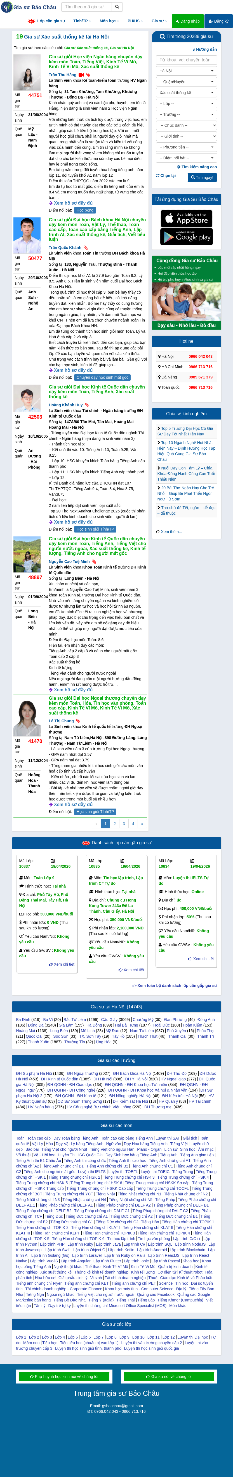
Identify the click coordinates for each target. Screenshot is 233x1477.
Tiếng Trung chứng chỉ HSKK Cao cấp (100, 1188)
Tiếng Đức (54, 1216)
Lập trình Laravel (87, 1255)
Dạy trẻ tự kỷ (59, 1305)
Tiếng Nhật (105, 1194)
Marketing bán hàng (33, 1300)
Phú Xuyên (176, 1030)
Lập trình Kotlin (121, 1250)
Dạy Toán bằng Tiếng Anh (75, 1138)
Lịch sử (170, 1149)
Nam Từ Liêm (142, 1030)
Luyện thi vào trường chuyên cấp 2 (151, 1343)
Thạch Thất (147, 1036)
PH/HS (135, 21)
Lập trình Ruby (80, 1244)
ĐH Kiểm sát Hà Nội (130, 1101)
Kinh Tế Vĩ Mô (115, 1266)
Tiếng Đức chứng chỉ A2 (131, 1216)
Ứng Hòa (104, 1042)
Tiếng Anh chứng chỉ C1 (152, 1166)
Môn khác (177, 1305)
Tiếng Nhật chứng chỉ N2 (186, 1194)
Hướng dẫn (205, 49)
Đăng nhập (188, 21)
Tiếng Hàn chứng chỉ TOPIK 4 (164, 1233)
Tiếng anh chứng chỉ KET (86, 1283)
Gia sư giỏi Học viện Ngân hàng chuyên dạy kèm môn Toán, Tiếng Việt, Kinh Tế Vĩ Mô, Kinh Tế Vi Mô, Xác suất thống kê (95, 61)
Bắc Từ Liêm (75, 1019)
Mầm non (31, 1343)
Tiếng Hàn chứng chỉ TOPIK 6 (78, 1238)
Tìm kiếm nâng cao (197, 167)
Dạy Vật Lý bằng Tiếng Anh (79, 1144)
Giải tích (190, 1138)
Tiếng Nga (35, 1294)
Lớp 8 (111, 1337)
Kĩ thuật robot (190, 1272)
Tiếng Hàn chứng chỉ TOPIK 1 (188, 1222)
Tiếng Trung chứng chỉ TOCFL (162, 1188)
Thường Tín (74, 1042)
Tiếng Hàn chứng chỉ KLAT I (95, 1227)
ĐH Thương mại (158, 1107)
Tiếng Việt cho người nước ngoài (105, 1294)
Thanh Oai (177, 1036)
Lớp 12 (169, 1337)
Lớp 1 (21, 1337)
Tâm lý (40, 1305)
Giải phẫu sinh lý (73, 1277)
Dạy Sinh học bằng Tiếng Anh (131, 1155)
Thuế (152, 1277)
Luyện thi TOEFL (123, 1171)
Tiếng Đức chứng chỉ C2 (117, 1222)
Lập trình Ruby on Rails (124, 1255)
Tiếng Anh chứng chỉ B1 (63, 1166)
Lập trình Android (152, 1250)
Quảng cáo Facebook (156, 1294)
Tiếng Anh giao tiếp (197, 1155)
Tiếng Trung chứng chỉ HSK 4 (183, 1177)
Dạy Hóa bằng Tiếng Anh (146, 1144)
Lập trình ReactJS (164, 1255)
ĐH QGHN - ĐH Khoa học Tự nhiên (136, 1084)
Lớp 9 (124, 1337)
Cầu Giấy (109, 1019)
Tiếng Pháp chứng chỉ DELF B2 (44, 1211)
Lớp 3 (47, 1337)
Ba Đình (23, 1019)
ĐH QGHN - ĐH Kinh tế (75, 1096)
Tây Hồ (118, 1036)
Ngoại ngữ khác (60, 1294)
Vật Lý (37, 1144)
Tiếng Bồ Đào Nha (69, 1300)
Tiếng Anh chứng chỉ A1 (169, 1160)
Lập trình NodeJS (190, 1244)
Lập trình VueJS (44, 1261)
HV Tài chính (200, 1101)
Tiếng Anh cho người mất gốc (49, 1171)
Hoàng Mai (25, 1030)
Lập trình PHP (52, 1244)
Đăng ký (219, 21)
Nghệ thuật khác (68, 1266)
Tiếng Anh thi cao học (127, 1160)
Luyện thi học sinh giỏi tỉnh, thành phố (88, 1348)
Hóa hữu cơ (45, 1277)
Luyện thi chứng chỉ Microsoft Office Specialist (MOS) (120, 1305)
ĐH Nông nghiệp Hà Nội (130, 1096)
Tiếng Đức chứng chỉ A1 (86, 1216)
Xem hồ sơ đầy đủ (73, 203)
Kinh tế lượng (143, 1272)
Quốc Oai (34, 1036)
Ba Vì (48, 1019)
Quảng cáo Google (193, 1294)
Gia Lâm (66, 1025)
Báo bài (32, 1149)
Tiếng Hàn (150, 1222)
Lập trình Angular (76, 1261)
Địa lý (181, 1289)
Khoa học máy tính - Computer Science (139, 1289)
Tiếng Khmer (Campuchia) (180, 1300)
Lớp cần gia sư (46, 21)
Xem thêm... (171, 531)
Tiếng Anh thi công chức (85, 1160)
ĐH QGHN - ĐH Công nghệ (71, 1090)
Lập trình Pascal (166, 1261)
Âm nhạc (205, 1149)
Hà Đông (94, 1025)
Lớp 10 (138, 1337)
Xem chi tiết (61, 964)
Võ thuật (23, 1155)
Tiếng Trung (182, 1171)
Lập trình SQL (160, 1244)
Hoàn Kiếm (192, 1025)
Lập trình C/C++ (187, 1238)
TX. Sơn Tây (90, 1036)
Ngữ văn (113, 1144)
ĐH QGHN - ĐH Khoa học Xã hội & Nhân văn (147, 1090)
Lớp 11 (153, 1337)
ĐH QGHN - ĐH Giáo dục (70, 1084)
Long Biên (59, 1030)
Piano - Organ (149, 1149)
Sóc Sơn (60, 1036)
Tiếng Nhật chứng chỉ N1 (139, 1194)
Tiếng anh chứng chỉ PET (134, 1283)
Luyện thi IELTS (92, 1171)
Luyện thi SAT (168, 1138)
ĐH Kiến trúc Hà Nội (179, 1096)
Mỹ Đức (112, 1030)
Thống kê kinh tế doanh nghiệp (101, 1272)
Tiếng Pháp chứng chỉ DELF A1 (65, 1205)
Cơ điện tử (166, 1272)
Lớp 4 (60, 1337)
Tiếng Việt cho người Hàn (112, 1149)
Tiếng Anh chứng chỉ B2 (107, 1166)
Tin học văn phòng (154, 1238)
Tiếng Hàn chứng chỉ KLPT (56, 1233)
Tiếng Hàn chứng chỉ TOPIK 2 (42, 1227)
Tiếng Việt (179, 1144)
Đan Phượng (175, 1019)
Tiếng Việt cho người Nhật (64, 1149)
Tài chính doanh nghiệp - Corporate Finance (63, 1289)
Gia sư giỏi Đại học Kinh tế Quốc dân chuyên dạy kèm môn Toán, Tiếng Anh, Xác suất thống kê (97, 392)
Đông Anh (206, 1019)
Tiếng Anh (169, 1155)
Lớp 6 (86, 1337)
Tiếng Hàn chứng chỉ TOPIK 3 (109, 1233)
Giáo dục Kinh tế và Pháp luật (186, 1277)
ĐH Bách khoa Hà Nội (132, 1073)
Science (166, 1283)
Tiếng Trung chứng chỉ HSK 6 (96, 1183)
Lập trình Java (108, 1244)
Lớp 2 (34, 1337)
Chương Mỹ (143, 1019)
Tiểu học (49, 1343)
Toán (20, 1138)
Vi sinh (96, 1277)
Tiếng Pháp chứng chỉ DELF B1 (181, 1205)
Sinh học (188, 1149)
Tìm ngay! (202, 177)
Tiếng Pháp (165, 1199)
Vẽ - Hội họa (44, 1155)
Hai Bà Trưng (126, 1025)
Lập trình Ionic (136, 1261)
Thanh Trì (205, 1036)
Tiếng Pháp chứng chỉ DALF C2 (160, 1211)
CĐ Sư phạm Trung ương (80, 1101)
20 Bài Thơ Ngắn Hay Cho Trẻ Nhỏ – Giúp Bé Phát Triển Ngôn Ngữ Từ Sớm (185, 493)
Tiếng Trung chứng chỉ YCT (69, 1194)
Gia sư (159, 21)
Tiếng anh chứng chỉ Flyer (39, 1283)
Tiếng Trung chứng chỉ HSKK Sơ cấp (157, 1183)
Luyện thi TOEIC (155, 1171)
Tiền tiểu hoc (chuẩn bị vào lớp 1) (89, 1343)
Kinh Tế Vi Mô (143, 1266)
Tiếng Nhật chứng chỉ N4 (84, 1199)
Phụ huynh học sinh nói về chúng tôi (64, 1376)
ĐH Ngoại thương (82, 1073)
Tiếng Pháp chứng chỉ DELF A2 (123, 1205)
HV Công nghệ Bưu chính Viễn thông (99, 1107)
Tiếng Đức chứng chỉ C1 (71, 1222)
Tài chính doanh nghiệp (125, 1277)
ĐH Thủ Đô (177, 1073)
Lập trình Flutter (107, 1261)
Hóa (49, 1144)
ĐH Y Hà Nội (136, 1079)
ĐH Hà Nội (102, 1079)
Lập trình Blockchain (187, 1250)
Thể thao (92, 1266)
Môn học (109, 21)
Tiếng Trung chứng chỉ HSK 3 (129, 1177)
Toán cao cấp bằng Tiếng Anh (127, 1138)
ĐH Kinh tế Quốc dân (59, 1079)
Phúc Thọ (205, 1030)
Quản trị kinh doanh (175, 1266)
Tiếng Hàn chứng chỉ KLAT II (148, 1227)
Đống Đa (35, 1025)
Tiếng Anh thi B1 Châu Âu (38, 1160)
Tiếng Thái (125, 1300)
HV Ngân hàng (41, 1107)
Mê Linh (88, 1030)
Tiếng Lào (146, 1300)
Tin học (181, 1283)
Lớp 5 (73, 1337)
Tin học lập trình (121, 1238)
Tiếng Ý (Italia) (101, 1300)
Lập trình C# (134, 1244)
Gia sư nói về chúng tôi (169, 1376)
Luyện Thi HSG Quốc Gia (80, 1155)
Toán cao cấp (39, 1138)
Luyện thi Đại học (193, 1337)
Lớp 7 (98, 1337)
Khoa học (191, 1261)
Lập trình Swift (57, 1250)
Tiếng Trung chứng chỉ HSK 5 (42, 1183)
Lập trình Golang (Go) (50, 1255)
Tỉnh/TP (82, 21)
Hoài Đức (161, 1025)
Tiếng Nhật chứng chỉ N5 (130, 1199)
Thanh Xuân (38, 1042)
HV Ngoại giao (173, 1079)
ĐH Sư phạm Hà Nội (34, 1073)
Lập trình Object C (89, 1250)
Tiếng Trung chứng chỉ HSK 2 (74, 1177)
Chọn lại (166, 175)
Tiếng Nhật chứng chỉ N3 (38, 1199)
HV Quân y (168, 1101)
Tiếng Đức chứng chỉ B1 (176, 1216)
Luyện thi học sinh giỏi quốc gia (151, 1348)
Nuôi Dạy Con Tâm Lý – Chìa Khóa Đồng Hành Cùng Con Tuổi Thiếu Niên (186, 473)
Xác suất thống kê (56, 1272)
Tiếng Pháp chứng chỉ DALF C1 (102, 1211)
